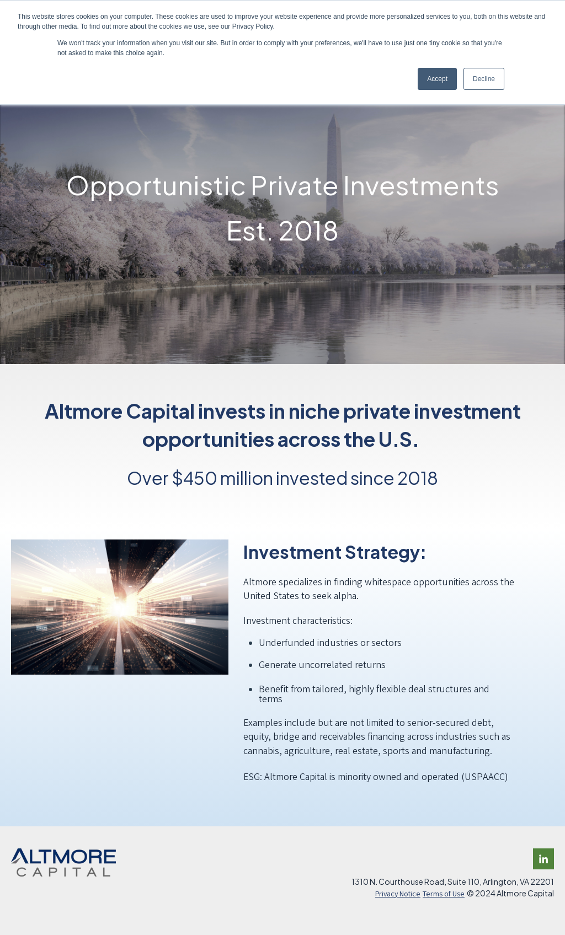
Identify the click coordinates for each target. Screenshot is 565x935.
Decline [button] (484, 79)
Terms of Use (444, 894)
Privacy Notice (397, 894)
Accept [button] (437, 79)
